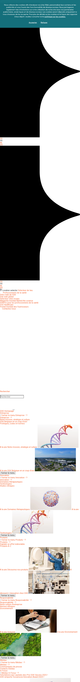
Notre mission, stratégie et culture (39, 447)
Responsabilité (6, 598)
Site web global (7, 297)
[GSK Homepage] (7, 411)
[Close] (6, 409)
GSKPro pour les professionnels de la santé (19, 303)
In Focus (13, 673)
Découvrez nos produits (35, 569)
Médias (3, 660)
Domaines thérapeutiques (36, 509)
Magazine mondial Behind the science (16, 301)
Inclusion (28, 632)
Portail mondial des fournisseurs (14, 307)
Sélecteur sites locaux (9, 299)
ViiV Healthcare (6, 305)
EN (1, 144)
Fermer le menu (7, 415)
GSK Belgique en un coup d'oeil (38, 470)
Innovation (4, 475)
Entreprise (4, 413)
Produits (3, 537)
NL (1, 142)
